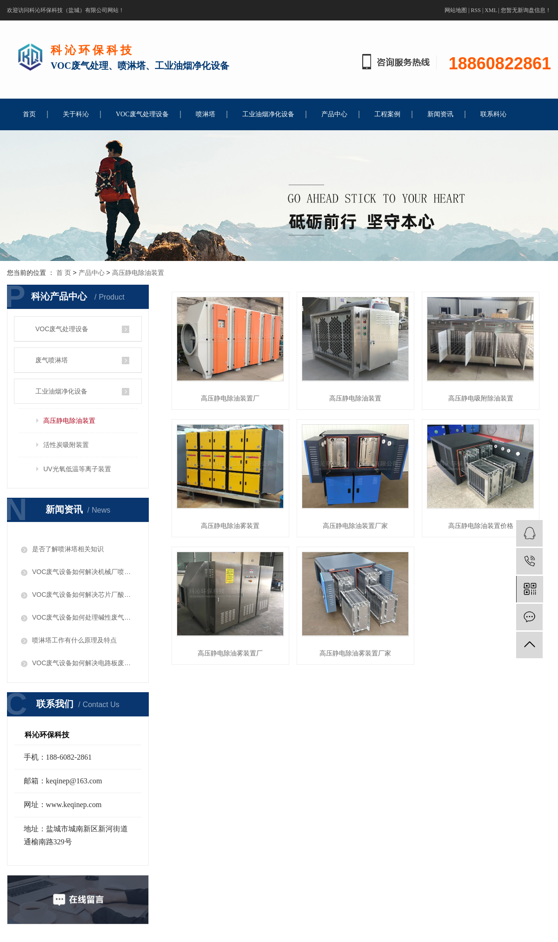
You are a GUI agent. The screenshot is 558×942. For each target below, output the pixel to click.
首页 (29, 114)
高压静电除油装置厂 (231, 398)
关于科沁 (76, 114)
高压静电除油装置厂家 (358, 525)
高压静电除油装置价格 (484, 525)
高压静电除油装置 (138, 272)
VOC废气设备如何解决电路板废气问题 (83, 663)
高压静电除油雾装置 (231, 525)
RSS (476, 10)
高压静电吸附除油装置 (484, 398)
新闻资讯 (440, 114)
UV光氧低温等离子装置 (77, 469)
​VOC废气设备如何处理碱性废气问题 (83, 617)
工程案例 (387, 114)
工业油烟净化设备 (268, 114)
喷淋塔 (205, 114)
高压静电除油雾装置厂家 (358, 653)
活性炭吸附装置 (66, 444)
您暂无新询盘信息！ (526, 10)
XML (491, 10)
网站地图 (456, 10)
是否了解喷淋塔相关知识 (68, 549)
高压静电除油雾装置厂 (231, 653)
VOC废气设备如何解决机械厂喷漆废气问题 (83, 571)
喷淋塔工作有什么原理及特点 (74, 640)
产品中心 (334, 114)
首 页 (63, 272)
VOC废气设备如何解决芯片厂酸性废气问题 (83, 594)
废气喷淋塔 (51, 360)
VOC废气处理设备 (142, 114)
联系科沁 (493, 114)
